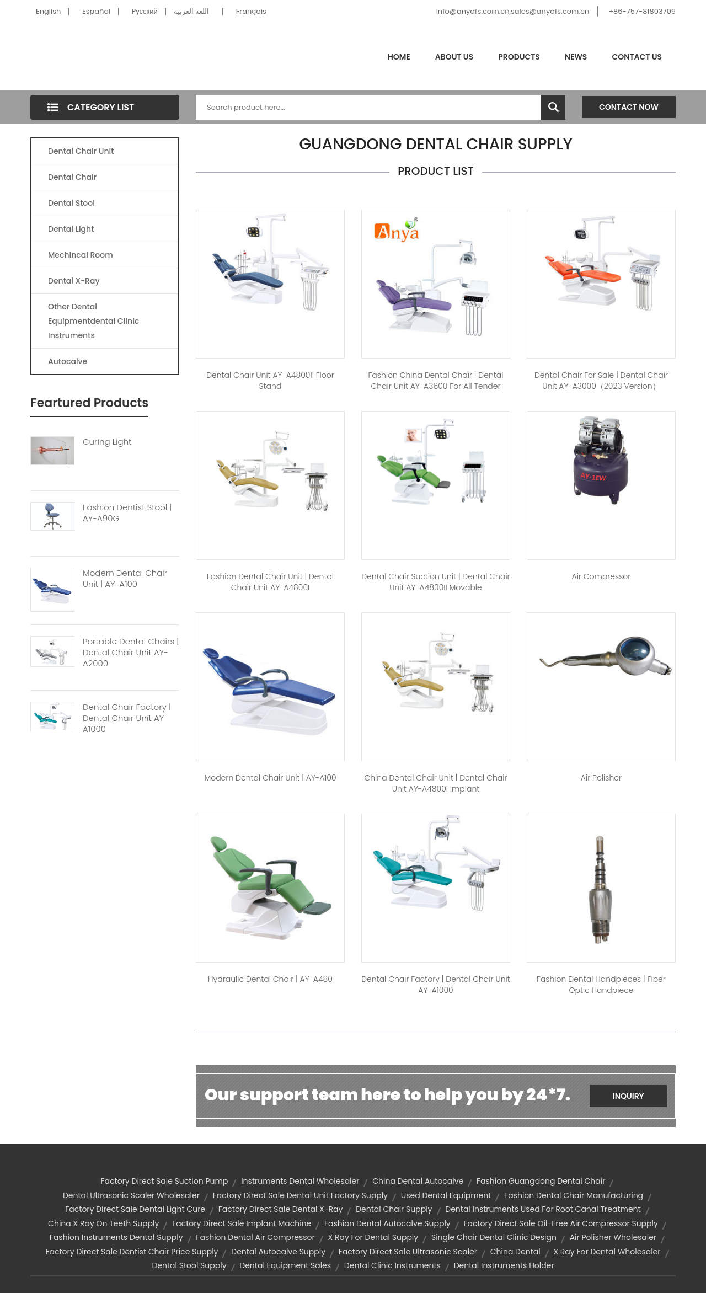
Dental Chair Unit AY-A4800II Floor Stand (270, 381)
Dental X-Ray (74, 280)
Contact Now (629, 107)
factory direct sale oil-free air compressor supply (560, 1223)
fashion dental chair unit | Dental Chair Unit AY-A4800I (270, 582)
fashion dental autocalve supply (387, 1223)
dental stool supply (189, 1265)
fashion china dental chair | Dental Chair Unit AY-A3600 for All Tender (435, 381)
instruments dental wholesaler (300, 1181)
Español (96, 11)
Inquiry (628, 1096)
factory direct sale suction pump (164, 1181)
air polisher (601, 777)
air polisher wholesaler (613, 1237)
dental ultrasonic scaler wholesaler (131, 1195)
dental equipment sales (285, 1265)
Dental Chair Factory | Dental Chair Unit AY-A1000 (127, 718)
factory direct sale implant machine (241, 1223)
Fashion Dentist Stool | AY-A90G (127, 513)
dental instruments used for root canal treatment (542, 1209)
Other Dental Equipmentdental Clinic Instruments (93, 321)
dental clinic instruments (392, 1265)
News (576, 56)
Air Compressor (601, 576)
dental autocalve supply (278, 1251)
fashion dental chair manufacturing (573, 1195)
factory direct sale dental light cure (135, 1209)
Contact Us (637, 56)
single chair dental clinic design (494, 1237)
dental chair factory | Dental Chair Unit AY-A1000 (435, 985)
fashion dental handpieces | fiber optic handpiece (601, 985)
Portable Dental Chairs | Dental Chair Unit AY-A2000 (131, 652)
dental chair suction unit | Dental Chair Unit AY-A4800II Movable (435, 582)
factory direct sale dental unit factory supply (300, 1195)
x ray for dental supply (373, 1237)
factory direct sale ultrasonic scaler (408, 1251)
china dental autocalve (417, 1181)
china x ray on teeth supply (103, 1223)
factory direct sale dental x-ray (280, 1209)
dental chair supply (394, 1209)
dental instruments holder (504, 1265)
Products (519, 56)
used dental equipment (446, 1195)
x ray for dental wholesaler (606, 1251)
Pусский (145, 11)
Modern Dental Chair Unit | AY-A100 (125, 579)
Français (251, 11)
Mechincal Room (80, 254)
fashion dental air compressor (255, 1237)
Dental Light (71, 228)
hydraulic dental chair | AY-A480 (270, 979)
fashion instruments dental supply (116, 1237)
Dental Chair (72, 177)
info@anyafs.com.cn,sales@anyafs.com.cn (513, 11)
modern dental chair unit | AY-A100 (270, 777)
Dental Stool (71, 203)
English (48, 11)
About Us (454, 56)
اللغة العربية (191, 11)
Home (399, 56)
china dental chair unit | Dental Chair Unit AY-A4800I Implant (435, 783)
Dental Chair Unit (81, 151)
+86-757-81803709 (642, 11)
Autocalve (67, 361)
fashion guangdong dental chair (541, 1181)
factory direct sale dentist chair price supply (131, 1251)
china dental (515, 1251)
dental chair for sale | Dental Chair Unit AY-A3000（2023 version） (601, 381)
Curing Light (107, 441)
